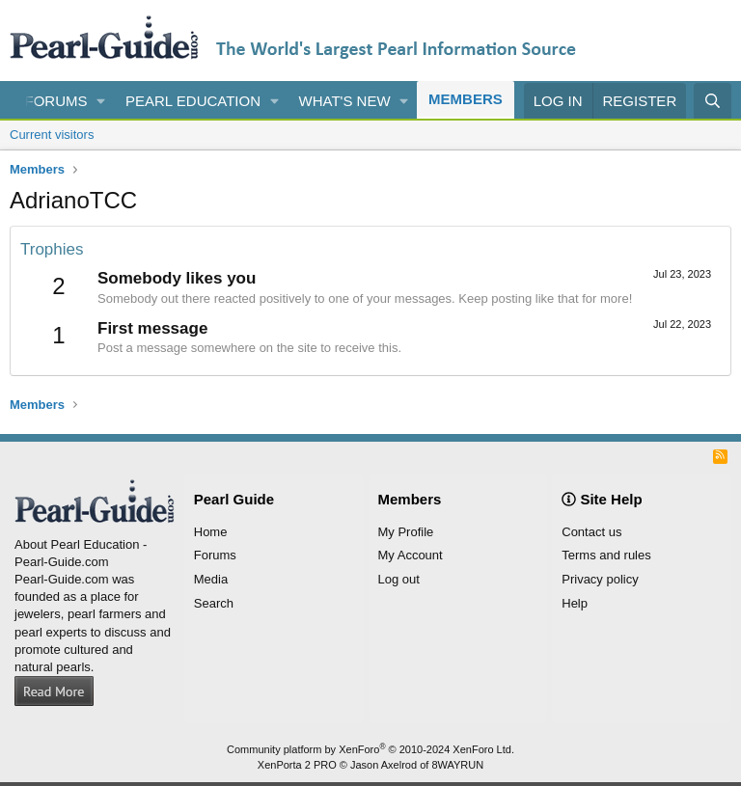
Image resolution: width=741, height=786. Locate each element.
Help (575, 603)
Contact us (591, 532)
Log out (399, 579)
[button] (101, 101)
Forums (56, 101)
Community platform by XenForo (370, 749)
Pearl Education (193, 101)
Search (213, 603)
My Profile (406, 532)
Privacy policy (600, 579)
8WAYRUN (457, 765)
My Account (410, 555)
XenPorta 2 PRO (297, 765)
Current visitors (52, 134)
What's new (345, 101)
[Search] (712, 101)
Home (211, 532)
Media (211, 579)
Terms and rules (606, 555)
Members (465, 99)
